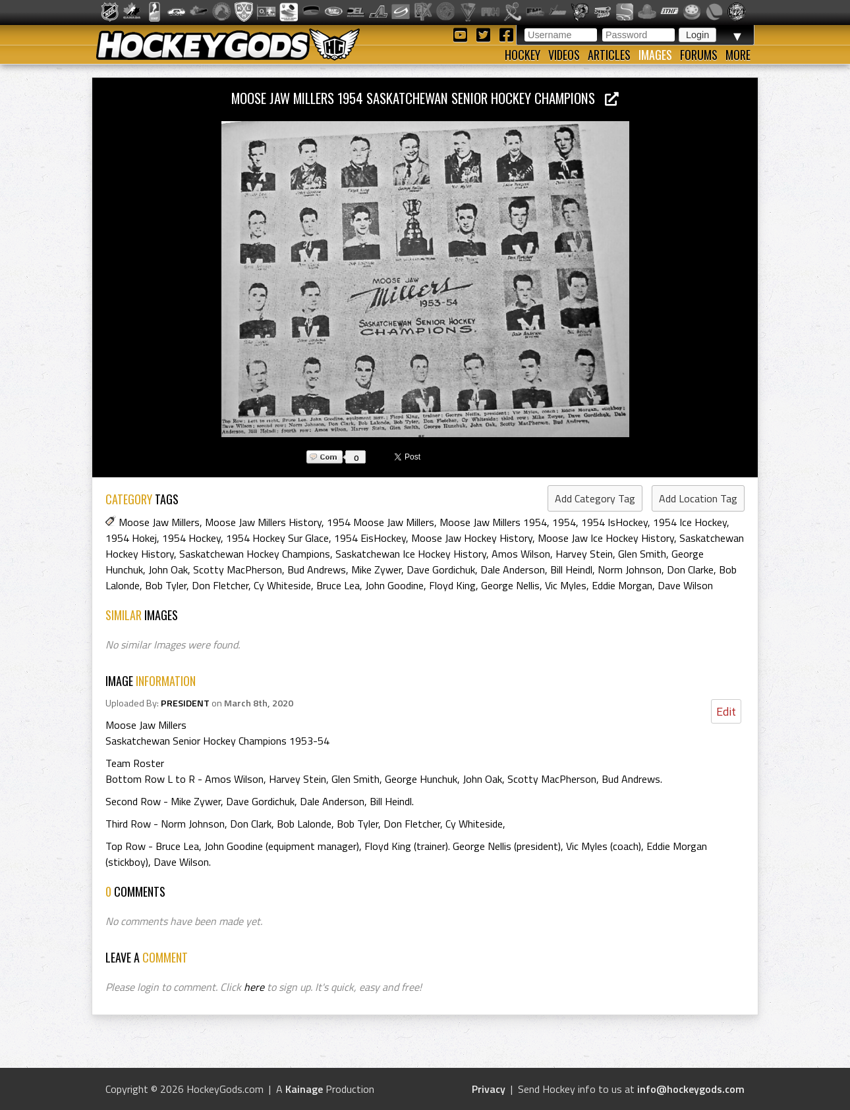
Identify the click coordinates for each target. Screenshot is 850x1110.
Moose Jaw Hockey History (471, 538)
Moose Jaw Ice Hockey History (606, 538)
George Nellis (510, 585)
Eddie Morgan (622, 585)
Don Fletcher (220, 585)
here (254, 987)
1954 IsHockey (614, 522)
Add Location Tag (698, 498)
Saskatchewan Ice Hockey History (410, 554)
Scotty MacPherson (237, 569)
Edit (726, 711)
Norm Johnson (630, 569)
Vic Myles (565, 585)
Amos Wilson (521, 554)
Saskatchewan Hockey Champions (254, 554)
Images (655, 54)
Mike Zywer (376, 569)
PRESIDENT (185, 703)
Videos (564, 54)
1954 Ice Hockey (690, 522)
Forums (699, 54)
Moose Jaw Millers (159, 522)
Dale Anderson (512, 569)
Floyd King (452, 585)
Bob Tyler (165, 585)
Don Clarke (690, 569)
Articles (609, 54)
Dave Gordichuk (441, 569)
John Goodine (394, 585)
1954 (564, 522)
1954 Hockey (191, 538)
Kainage (304, 1089)
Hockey (522, 54)
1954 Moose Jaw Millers (380, 522)
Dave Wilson (685, 585)
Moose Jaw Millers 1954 (493, 522)
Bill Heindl (571, 569)
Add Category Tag (595, 498)
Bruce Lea (338, 585)
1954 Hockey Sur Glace (277, 538)
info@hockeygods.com (691, 1089)
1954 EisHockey (370, 538)
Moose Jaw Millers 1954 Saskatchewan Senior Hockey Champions (425, 98)
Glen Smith (642, 554)
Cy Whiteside (282, 585)
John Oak (168, 569)
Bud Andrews (316, 569)
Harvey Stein (584, 554)
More (738, 54)
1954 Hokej (131, 538)
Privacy (488, 1089)
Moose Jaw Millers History (263, 522)
